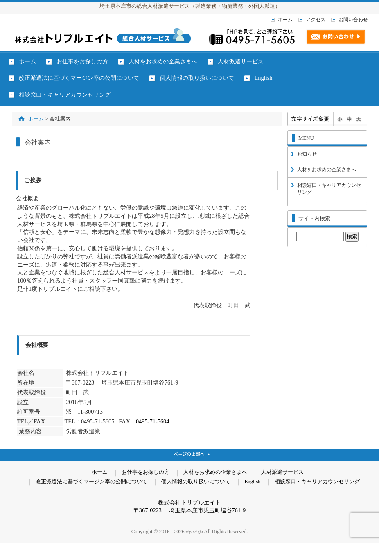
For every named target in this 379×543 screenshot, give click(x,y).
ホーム (285, 20)
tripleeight (194, 531)
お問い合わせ (353, 20)
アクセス (315, 20)
